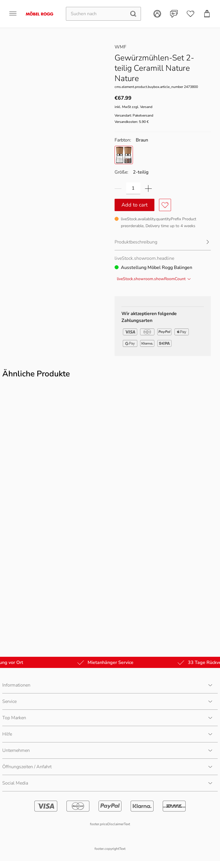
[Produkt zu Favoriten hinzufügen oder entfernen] (165, 205)
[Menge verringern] (118, 188)
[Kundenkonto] (157, 13)
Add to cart (134, 204)
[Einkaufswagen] (207, 13)
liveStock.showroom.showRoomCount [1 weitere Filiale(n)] (154, 279)
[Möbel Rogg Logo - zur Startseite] (39, 13)
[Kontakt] (174, 13)
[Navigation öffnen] (13, 13)
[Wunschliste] (190, 13)
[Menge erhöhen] (148, 188)
